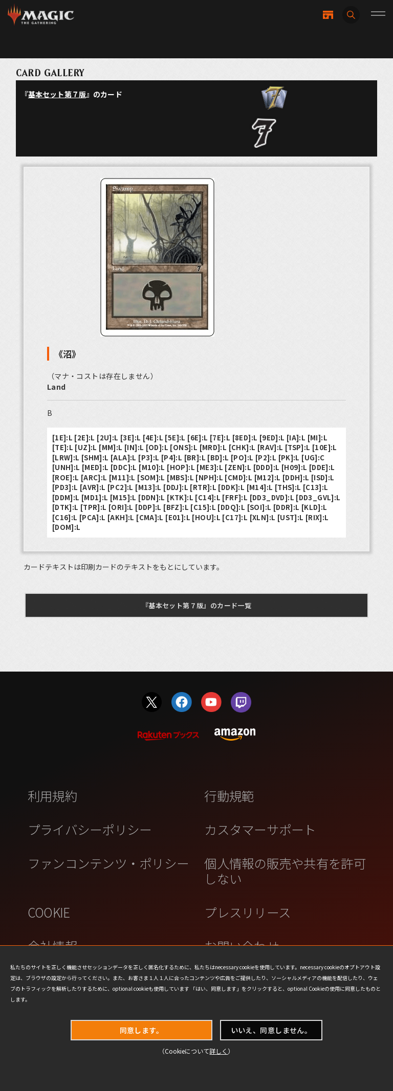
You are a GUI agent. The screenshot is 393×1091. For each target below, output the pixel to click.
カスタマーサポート (260, 829)
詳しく (218, 1051)
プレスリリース (247, 912)
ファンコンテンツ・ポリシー (108, 863)
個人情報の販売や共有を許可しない (284, 870)
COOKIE (49, 912)
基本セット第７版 (57, 94)
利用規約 (52, 795)
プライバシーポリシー (90, 829)
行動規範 (229, 795)
